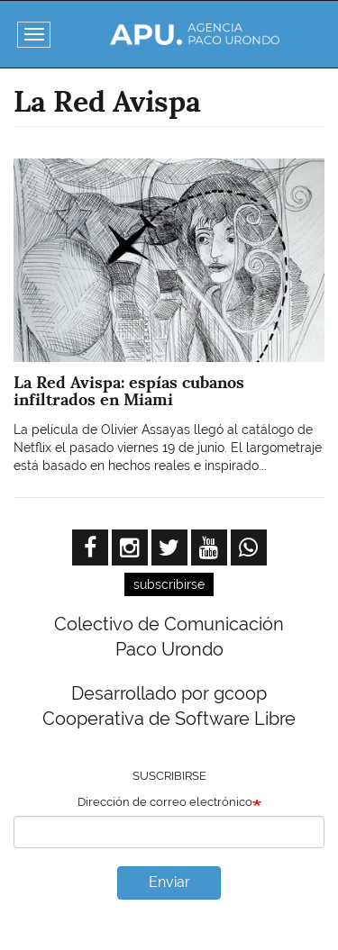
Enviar (169, 882)
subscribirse (169, 584)
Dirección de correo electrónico (165, 802)
